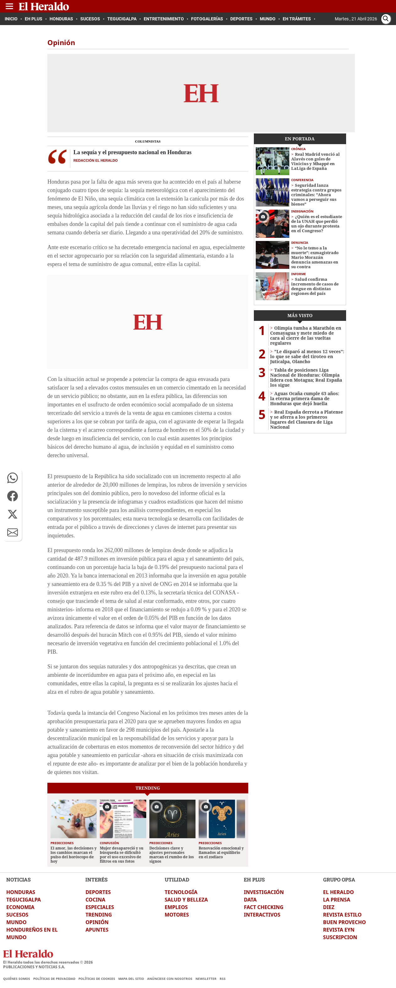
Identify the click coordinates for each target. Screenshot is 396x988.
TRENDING (98, 914)
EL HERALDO (338, 892)
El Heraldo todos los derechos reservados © (48, 962)
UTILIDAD (177, 879)
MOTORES (177, 914)
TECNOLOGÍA (181, 892)
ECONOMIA (20, 907)
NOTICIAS (18, 879)
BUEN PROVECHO (344, 922)
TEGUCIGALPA (23, 899)
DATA (250, 899)
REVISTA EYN (339, 929)
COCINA (95, 899)
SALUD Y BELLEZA (186, 899)
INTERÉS (96, 879)
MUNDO (16, 922)
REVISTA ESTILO (342, 914)
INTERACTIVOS (262, 914)
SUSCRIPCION (340, 937)
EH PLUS (254, 879)
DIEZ (328, 907)
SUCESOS (17, 914)
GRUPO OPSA (339, 879)
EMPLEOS (176, 907)
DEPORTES (98, 892)
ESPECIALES (99, 907)
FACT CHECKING (263, 907)
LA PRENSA (336, 899)
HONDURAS (20, 892)
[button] (12, 478)
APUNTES (96, 929)
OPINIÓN (97, 922)
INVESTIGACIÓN (264, 892)
